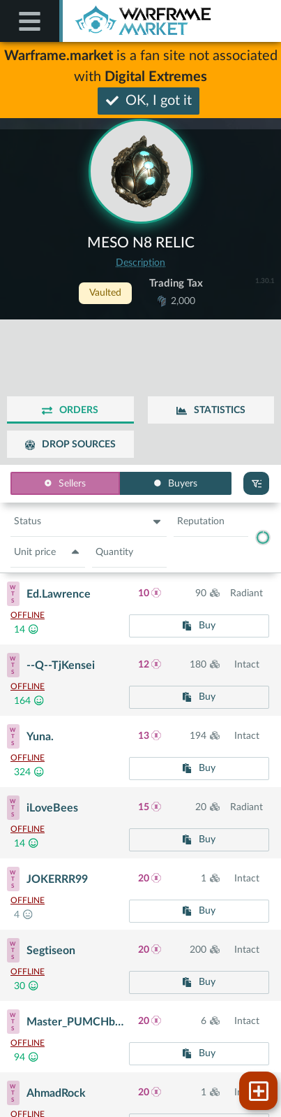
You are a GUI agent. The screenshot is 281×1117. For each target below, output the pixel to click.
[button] (88, 522)
